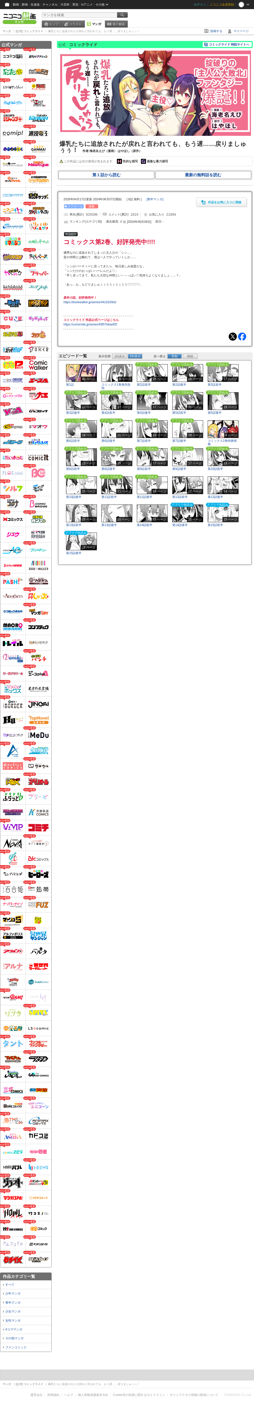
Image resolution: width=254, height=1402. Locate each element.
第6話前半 (73, 441)
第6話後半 (108, 441)
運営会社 (36, 1395)
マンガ (96, 24)
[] (154, 199)
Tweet (233, 337)
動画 (16, 4)
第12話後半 (215, 497)
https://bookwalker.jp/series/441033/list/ (90, 302)
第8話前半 (73, 469)
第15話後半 (73, 553)
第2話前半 (144, 384)
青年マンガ (12, 1302)
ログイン (200, 4)
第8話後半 (108, 469)
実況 (75, 4)
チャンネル (50, 4)
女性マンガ (12, 1320)
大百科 (65, 4)
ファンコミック (16, 1347)
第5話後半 (215, 412)
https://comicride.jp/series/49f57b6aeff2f (90, 324)
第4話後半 (144, 412)
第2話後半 (179, 384)
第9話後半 (179, 469)
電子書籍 (118, 24)
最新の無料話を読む (203, 175)
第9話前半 (144, 469)
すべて (9, 1284)
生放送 (35, 4)
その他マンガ (14, 1338)
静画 (25, 4)
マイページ (241, 31)
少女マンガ (12, 1311)
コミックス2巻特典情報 (222, 442)
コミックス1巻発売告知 (116, 386)
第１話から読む (106, 175)
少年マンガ (12, 1293)
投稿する (216, 31)
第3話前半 (215, 384)
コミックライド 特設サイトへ (229, 44)
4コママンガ (13, 1329)
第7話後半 (179, 441)
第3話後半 (73, 412)
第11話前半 (109, 497)
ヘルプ (68, 1395)
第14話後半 (180, 525)
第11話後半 (144, 497)
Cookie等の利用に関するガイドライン (139, 1395)
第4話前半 (108, 412)
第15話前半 (215, 525)
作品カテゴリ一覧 (19, 1276)
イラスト (75, 24)
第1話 (70, 384)
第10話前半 (215, 469)
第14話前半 (144, 525)
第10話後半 (73, 497)
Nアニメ (87, 4)
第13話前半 (73, 525)
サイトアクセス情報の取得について (194, 1395)
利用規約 (53, 1395)
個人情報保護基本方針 (93, 1395)
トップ (53, 24)
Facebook (242, 337)
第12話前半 (180, 497)
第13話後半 (109, 525)
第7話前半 (144, 441)
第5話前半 (179, 412)
